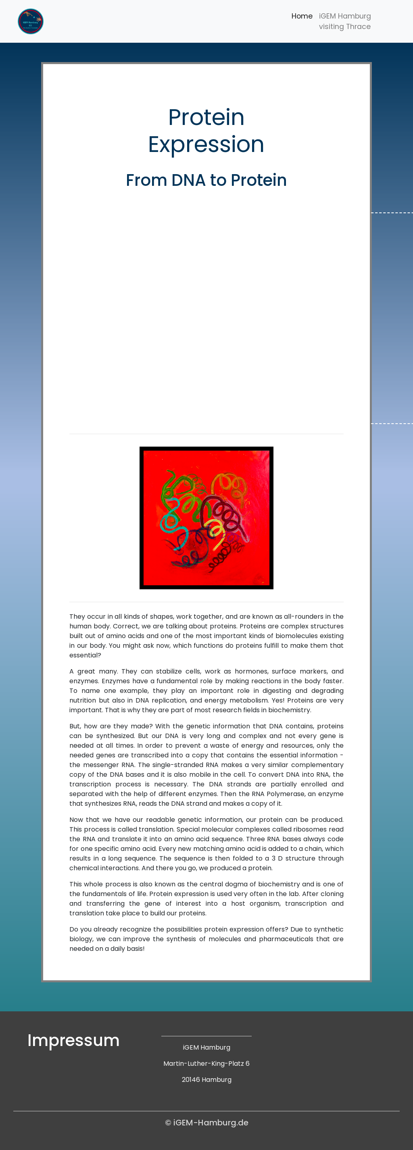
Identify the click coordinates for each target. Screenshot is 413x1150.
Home (302, 16)
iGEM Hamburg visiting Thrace (345, 21)
